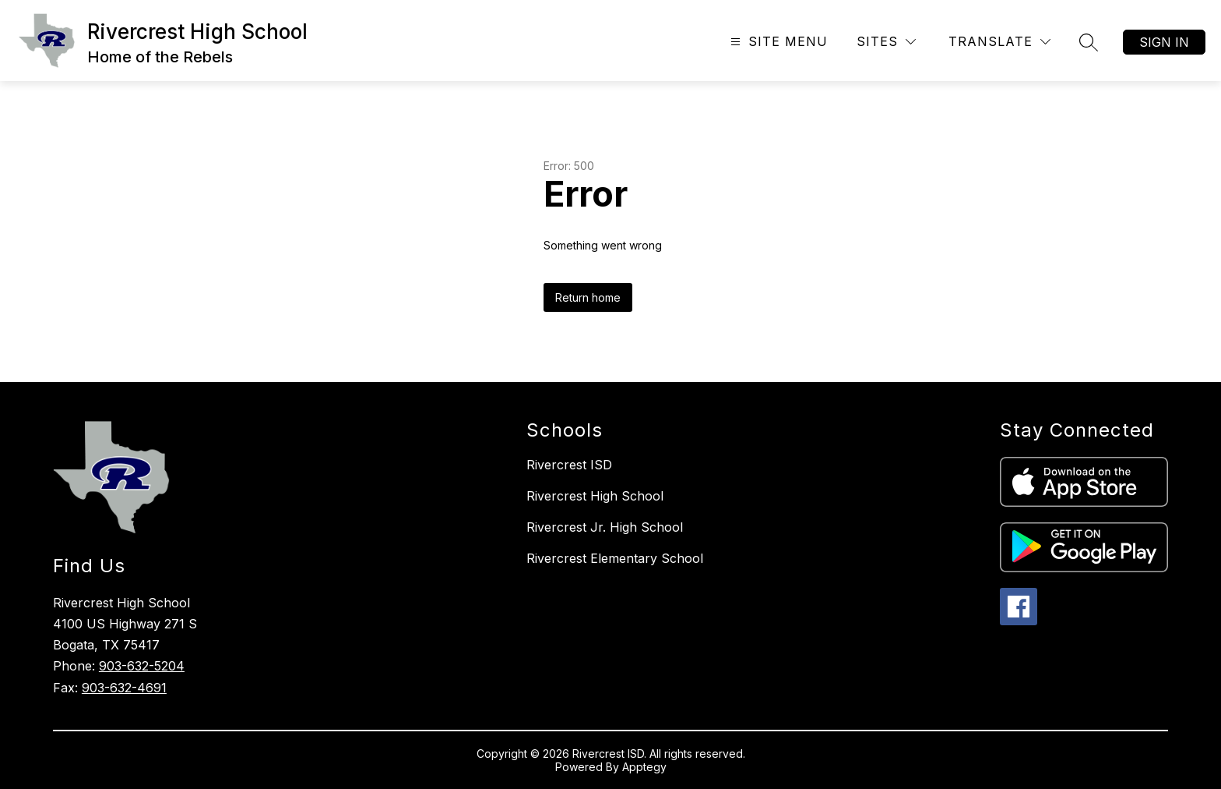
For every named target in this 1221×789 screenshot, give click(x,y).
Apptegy (644, 766)
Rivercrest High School (594, 496)
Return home (588, 297)
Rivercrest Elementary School (614, 558)
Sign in (1164, 42)
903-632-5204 (142, 666)
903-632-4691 (124, 687)
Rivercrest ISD (569, 464)
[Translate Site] (999, 41)
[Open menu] (777, 41)
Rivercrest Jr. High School (604, 527)
